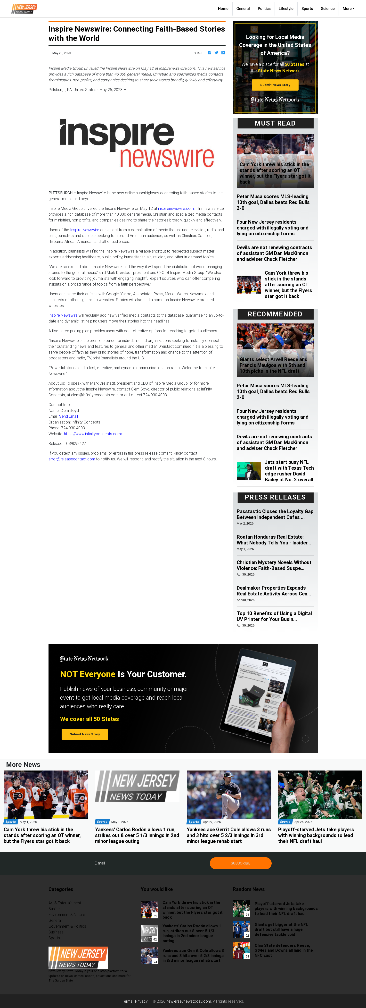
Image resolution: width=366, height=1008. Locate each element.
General (243, 8)
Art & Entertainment (65, 902)
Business (56, 908)
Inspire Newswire (84, 229)
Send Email (68, 416)
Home (225, 8)
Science (328, 8)
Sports (307, 8)
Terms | (128, 1001)
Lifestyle (286, 8)
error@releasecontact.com (72, 459)
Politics (264, 8)
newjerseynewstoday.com (188, 1001)
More (347, 8)
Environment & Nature (67, 914)
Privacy (141, 1001)
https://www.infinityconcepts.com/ (93, 433)
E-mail (100, 863)
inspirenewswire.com (176, 208)
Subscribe (240, 863)
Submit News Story (275, 85)
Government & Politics (67, 926)
